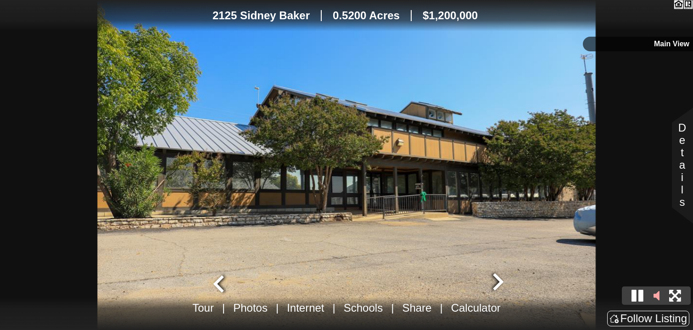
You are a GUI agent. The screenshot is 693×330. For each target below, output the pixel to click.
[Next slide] (497, 282)
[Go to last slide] (220, 282)
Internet (305, 308)
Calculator (476, 308)
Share (416, 308)
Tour (203, 308)
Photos (250, 308)
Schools (363, 308)
